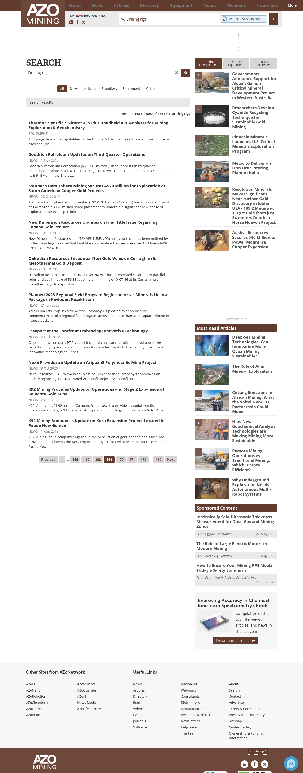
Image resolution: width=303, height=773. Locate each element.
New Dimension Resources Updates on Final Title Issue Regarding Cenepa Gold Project (93, 224)
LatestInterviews (263, 63)
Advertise (236, 673)
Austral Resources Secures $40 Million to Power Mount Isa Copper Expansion (254, 225)
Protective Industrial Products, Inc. (230, 548)
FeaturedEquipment (236, 63)
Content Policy (240, 697)
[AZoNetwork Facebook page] (77, 22)
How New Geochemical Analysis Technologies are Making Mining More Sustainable (254, 407)
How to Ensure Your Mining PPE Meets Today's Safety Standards (229, 538)
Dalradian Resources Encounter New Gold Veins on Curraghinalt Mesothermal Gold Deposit (92, 261)
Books (137, 673)
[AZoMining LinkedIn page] (71, 22)
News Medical (88, 673)
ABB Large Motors (218, 527)
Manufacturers (193, 679)
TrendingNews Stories (208, 63)
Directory (139, 5)
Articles (90, 88)
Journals (139, 691)
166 (75, 459)
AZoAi (81, 667)
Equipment (131, 88)
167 (86, 459)
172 (143, 459)
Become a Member (196, 685)
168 (98, 459)
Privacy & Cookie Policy (247, 685)
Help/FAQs (189, 697)
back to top (258, 721)
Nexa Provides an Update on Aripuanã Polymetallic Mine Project (92, 362)
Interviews (189, 654)
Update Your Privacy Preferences (62, 767)
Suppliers (109, 88)
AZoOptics (34, 679)
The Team (188, 703)
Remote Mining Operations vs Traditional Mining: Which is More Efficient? (253, 434)
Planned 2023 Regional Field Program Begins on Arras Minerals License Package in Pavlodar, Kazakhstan (98, 297)
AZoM (30, 654)
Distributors (190, 673)
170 (121, 459)
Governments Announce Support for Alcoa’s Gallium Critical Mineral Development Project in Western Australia (254, 82)
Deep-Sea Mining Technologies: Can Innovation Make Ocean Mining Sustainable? (253, 329)
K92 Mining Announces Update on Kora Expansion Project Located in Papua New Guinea (96, 423)
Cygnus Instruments (219, 506)
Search (234, 660)
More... (270, 5)
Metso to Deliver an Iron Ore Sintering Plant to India (254, 157)
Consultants (190, 667)
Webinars (188, 660)
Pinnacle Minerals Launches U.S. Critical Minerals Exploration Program (251, 133)
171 (132, 459)
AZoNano (33, 660)
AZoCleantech (37, 673)
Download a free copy (235, 611)
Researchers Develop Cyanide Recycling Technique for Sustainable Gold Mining (254, 107)
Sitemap (235, 691)
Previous (48, 459)
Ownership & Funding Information (246, 706)
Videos (151, 88)
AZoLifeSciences (89, 679)
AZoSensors (86, 654)
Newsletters (190, 691)
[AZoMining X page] (83, 22)
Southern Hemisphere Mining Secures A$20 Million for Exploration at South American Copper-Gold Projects (96, 188)
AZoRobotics (35, 667)
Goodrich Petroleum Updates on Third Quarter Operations (86, 154)
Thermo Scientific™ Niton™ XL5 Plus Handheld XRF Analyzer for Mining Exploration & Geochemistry (98, 125)
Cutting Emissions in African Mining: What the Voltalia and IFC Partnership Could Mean (254, 381)
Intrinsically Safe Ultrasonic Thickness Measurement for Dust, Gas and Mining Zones (231, 495)
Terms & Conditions (244, 679)
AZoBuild (33, 685)
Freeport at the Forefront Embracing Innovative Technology (88, 331)
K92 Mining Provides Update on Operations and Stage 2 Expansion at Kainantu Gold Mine (96, 391)
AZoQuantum (87, 660)
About (233, 654)
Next (171, 459)
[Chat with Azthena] (291, 763)
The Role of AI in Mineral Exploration (254, 351)
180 (158, 459)
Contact (235, 667)
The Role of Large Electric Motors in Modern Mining (235, 517)
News (74, 88)
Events (138, 685)
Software (140, 697)
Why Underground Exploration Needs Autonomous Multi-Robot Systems (249, 460)
